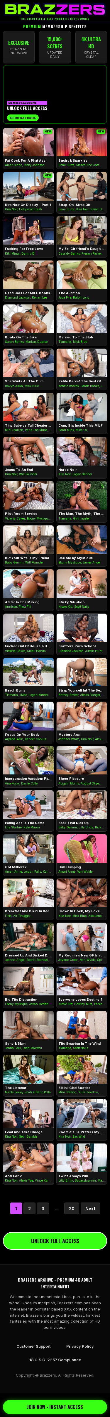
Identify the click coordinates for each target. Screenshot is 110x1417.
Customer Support (33, 1346)
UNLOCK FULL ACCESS (55, 1241)
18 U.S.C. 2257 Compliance (55, 1359)
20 (72, 1208)
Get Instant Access (23, 118)
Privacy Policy (80, 1346)
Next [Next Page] (90, 1208)
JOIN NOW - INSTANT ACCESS (55, 1407)
